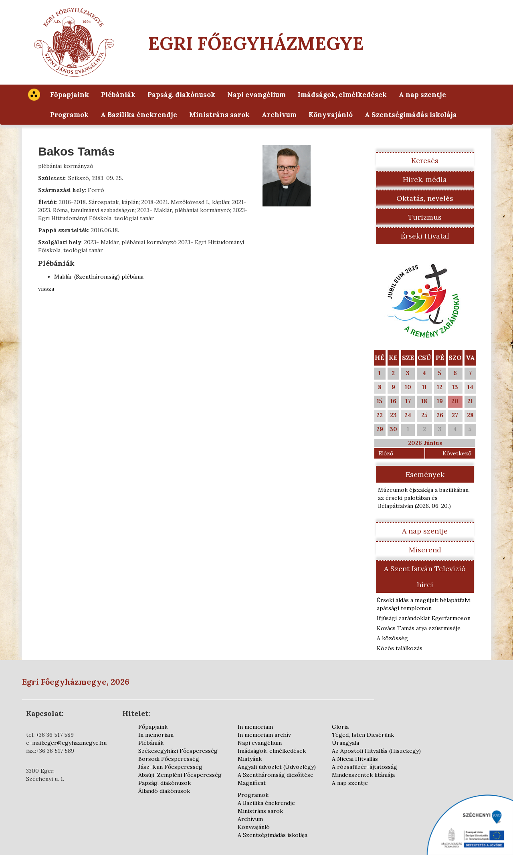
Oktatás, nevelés (424, 198)
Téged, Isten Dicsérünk (363, 734)
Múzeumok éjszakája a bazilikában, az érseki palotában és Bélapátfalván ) (424, 497)
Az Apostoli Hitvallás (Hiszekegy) (376, 750)
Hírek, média (425, 179)
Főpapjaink (69, 94)
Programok (69, 114)
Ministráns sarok (219, 114)
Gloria (340, 726)
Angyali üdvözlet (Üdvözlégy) (277, 766)
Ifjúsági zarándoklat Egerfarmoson (424, 618)
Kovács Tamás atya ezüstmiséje (418, 628)
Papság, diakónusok (181, 94)
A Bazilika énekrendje (139, 114)
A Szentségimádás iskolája (411, 114)
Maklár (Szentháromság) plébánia (98, 276)
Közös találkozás (399, 648)
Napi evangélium (256, 94)
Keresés (424, 160)
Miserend (425, 549)
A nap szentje (422, 94)
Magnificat (252, 782)
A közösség (392, 638)
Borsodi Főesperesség (168, 758)
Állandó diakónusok (164, 790)
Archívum (279, 114)
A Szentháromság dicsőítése (275, 774)
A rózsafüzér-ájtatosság (364, 766)
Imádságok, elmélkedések (342, 94)
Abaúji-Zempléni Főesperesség (180, 774)
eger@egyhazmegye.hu (75, 742)
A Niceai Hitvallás (355, 758)
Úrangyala (345, 742)
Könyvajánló (331, 114)
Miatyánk (250, 758)
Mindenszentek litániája (363, 774)
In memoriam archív (264, 734)
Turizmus (425, 217)
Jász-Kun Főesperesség (170, 766)
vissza (46, 288)
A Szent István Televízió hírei (425, 576)
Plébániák (118, 94)
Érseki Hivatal (425, 236)
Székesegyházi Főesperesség (178, 750)
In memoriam (156, 734)
